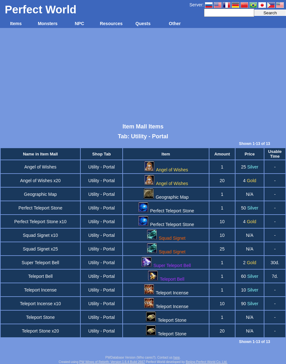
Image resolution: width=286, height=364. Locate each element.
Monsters (48, 23)
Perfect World (41, 9)
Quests (142, 23)
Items (16, 23)
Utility (93, 166)
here (177, 357)
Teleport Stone (40, 317)
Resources (111, 23)
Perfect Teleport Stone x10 (40, 221)
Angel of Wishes (40, 166)
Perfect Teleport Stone (40, 207)
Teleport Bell (40, 276)
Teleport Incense (40, 289)
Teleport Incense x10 (40, 303)
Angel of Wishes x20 (40, 180)
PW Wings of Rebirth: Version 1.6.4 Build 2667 (112, 362)
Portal (109, 166)
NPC (79, 23)
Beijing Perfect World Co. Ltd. (207, 362)
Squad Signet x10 (40, 235)
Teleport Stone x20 (40, 330)
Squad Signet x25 (40, 248)
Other (174, 23)
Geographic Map (40, 194)
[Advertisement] (143, 75)
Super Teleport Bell (40, 262)
